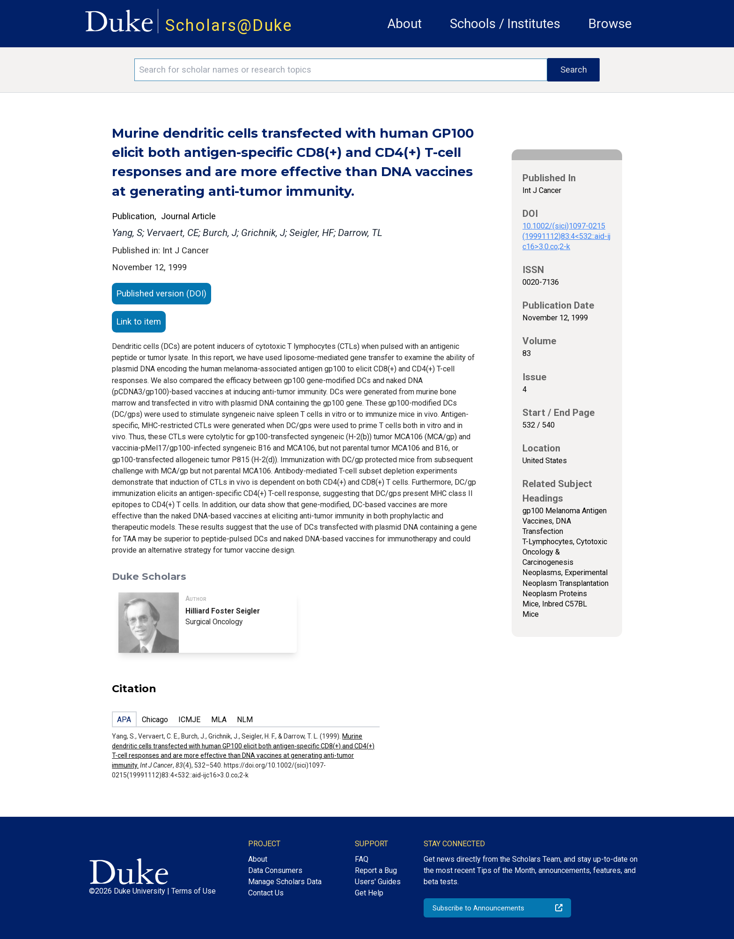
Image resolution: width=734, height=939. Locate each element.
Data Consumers (275, 870)
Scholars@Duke (229, 25)
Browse (610, 23)
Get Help (369, 892)
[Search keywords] (340, 70)
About (404, 23)
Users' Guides (378, 881)
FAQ (361, 859)
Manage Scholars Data (285, 881)
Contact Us (266, 892)
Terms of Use (193, 891)
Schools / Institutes (505, 23)
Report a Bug (376, 870)
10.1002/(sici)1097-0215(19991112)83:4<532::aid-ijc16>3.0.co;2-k (566, 236)
